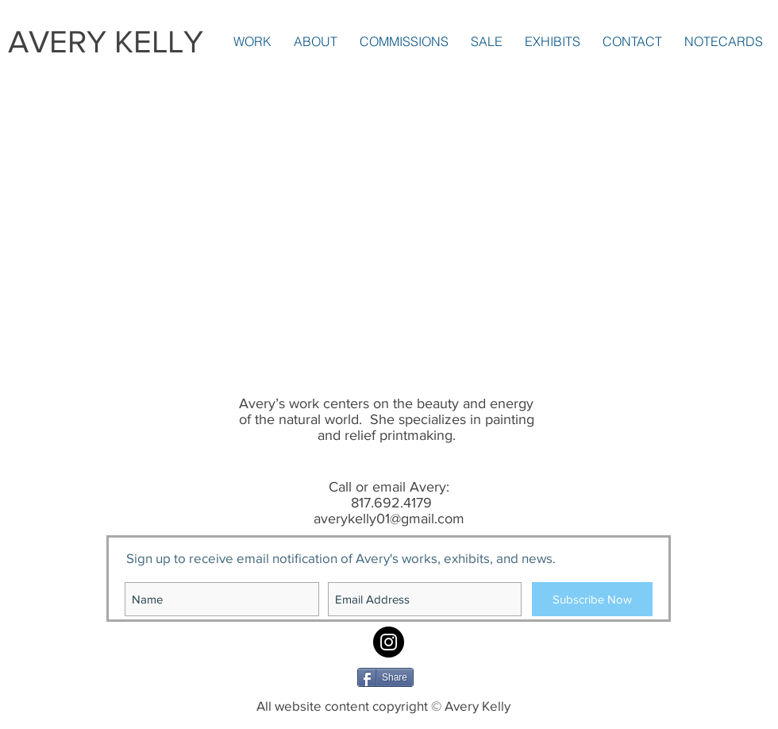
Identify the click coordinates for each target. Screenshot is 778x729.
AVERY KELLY (105, 41)
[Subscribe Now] (592, 599)
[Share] (385, 677)
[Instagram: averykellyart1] (388, 642)
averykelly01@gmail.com (389, 518)
